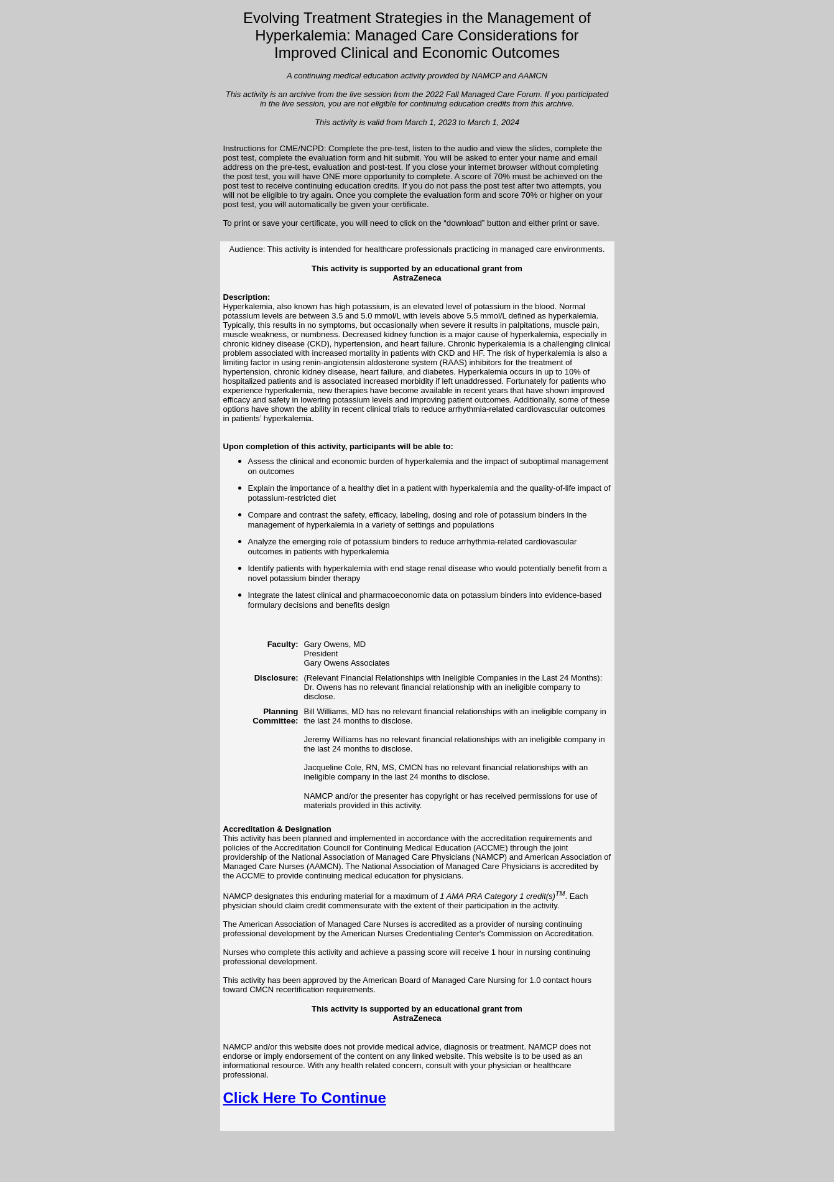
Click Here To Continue (304, 1097)
